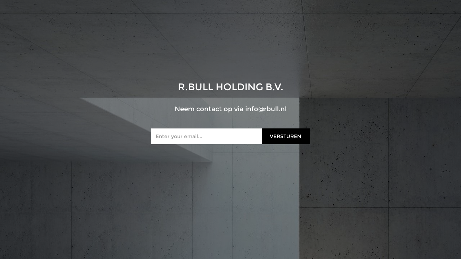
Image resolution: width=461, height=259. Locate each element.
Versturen (285, 136)
